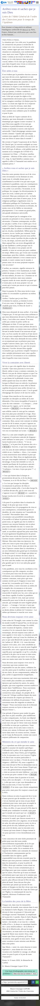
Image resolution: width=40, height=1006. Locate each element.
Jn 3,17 (32, 813)
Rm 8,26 (33, 774)
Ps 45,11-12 (7, 308)
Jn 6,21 (5, 498)
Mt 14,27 (6, 471)
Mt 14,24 (15, 408)
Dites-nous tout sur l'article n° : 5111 (25, 973)
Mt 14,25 (33, 431)
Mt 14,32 (21, 493)
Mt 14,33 (34, 480)
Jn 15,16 (6, 787)
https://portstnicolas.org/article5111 (14, 982)
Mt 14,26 (6, 447)
